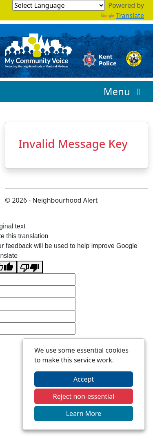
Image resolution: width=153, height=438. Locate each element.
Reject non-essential (84, 396)
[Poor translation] (30, 267)
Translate (122, 15)
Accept (83, 379)
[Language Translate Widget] (58, 5)
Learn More (84, 413)
